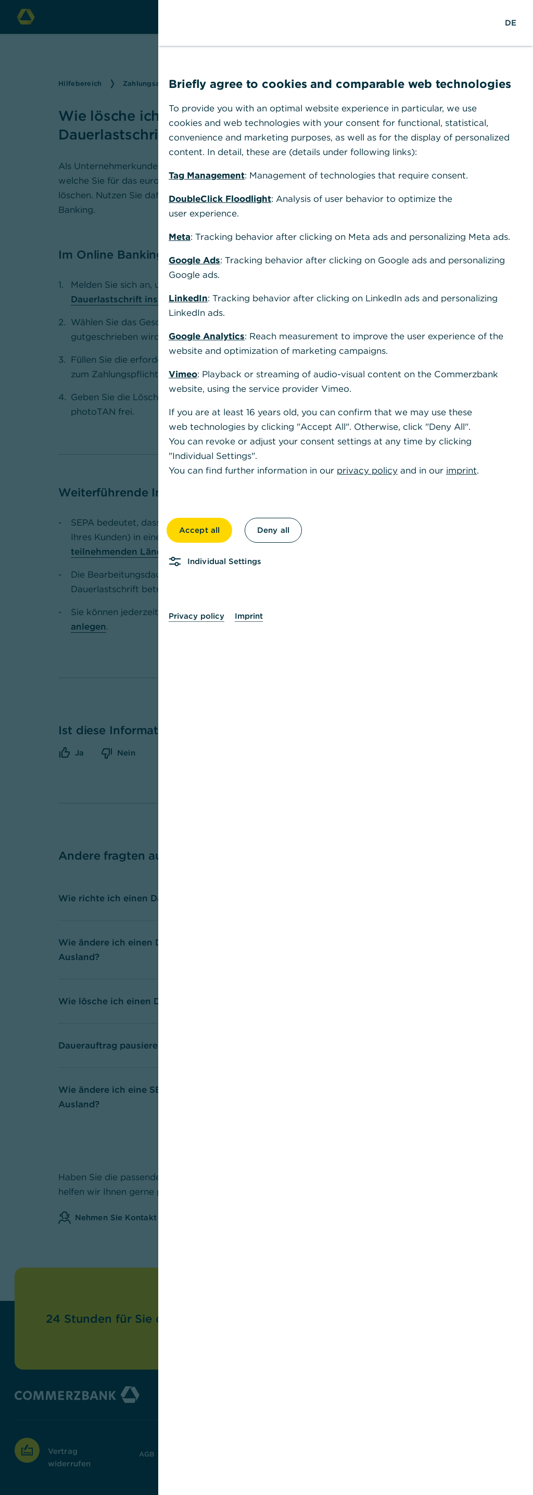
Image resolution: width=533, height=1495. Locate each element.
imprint (461, 470)
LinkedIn (188, 298)
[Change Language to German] (510, 23)
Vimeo (183, 374)
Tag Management (207, 175)
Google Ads (194, 260)
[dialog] (266, 747)
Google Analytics (207, 336)
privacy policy (367, 470)
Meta (180, 236)
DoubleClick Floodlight (220, 199)
